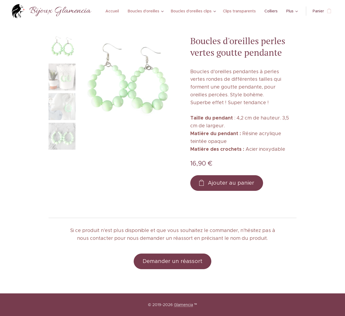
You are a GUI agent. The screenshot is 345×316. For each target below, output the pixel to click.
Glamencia (183, 304)
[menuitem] (114, 11)
